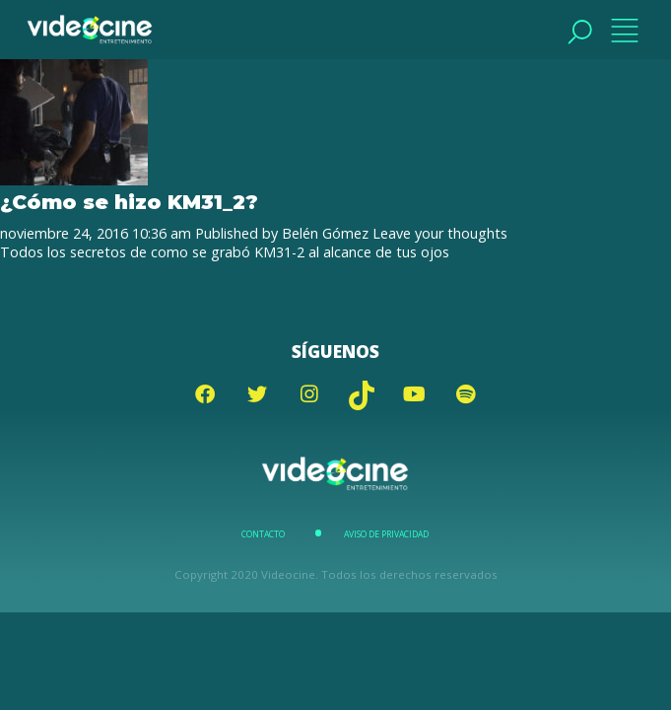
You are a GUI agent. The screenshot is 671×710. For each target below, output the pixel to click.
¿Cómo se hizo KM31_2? (129, 201)
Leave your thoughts (439, 233)
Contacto (263, 534)
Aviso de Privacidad (386, 534)
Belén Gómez (325, 233)
